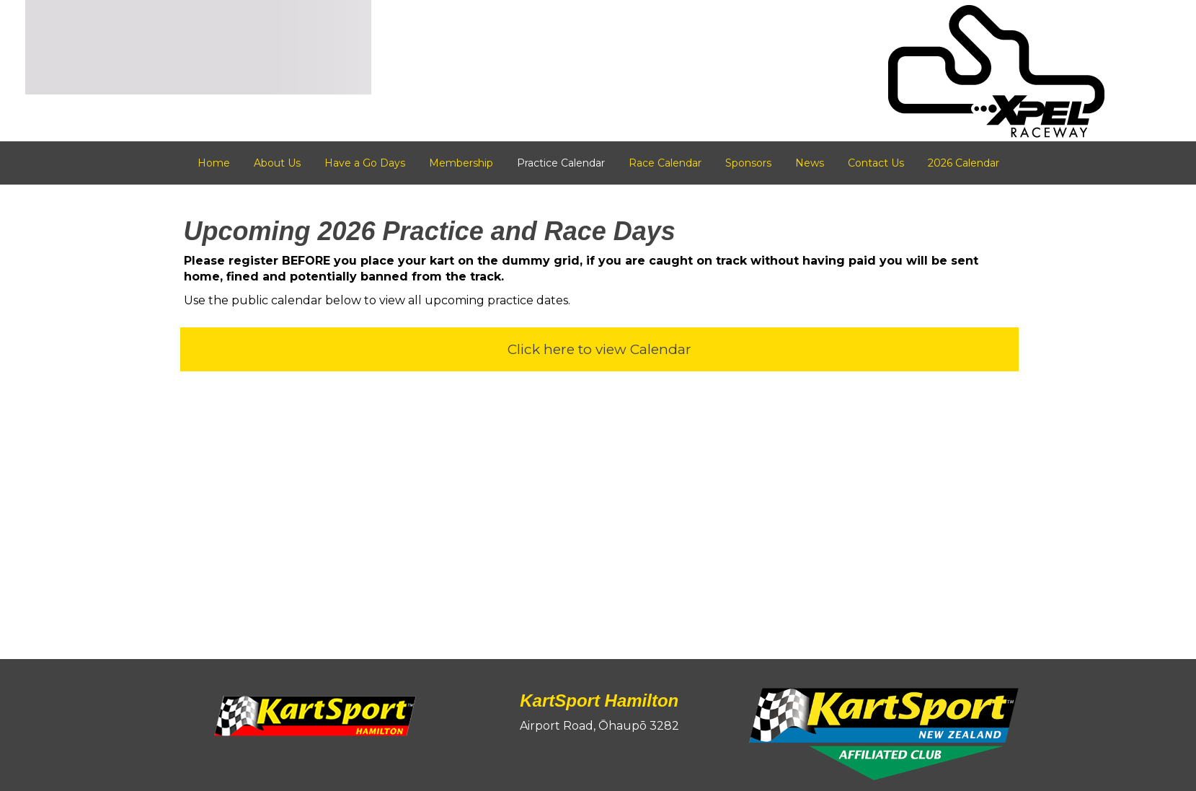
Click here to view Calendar (599, 349)
